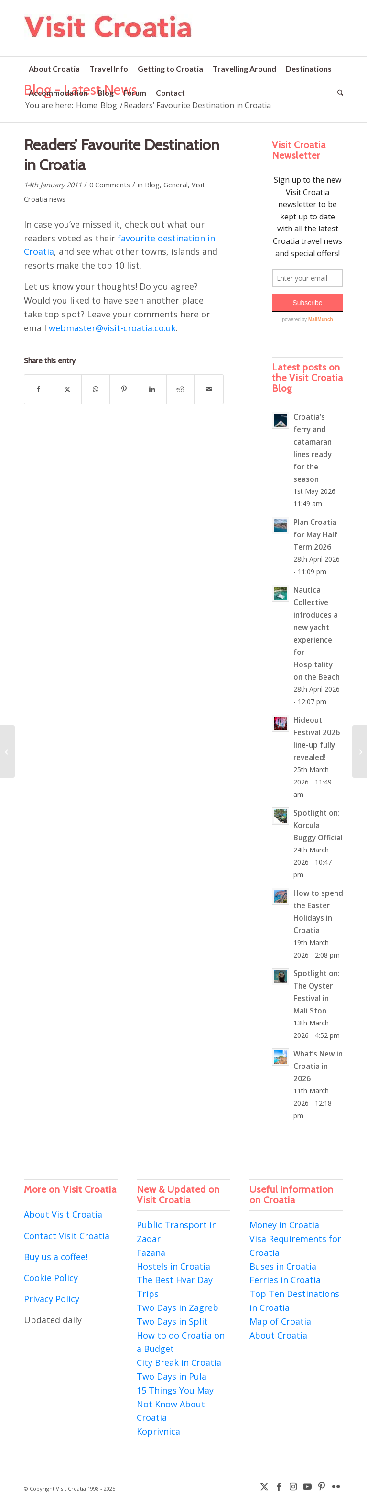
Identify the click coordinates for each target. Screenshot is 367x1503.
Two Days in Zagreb (177, 1307)
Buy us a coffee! (55, 1257)
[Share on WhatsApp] (95, 389)
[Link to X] (264, 1486)
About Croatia (278, 1335)
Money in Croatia (284, 1225)
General (175, 184)
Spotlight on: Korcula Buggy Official (318, 825)
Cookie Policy (51, 1278)
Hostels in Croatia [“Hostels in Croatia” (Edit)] (173, 1266)
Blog (152, 184)
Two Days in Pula (171, 1376)
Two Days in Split (172, 1321)
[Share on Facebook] (38, 389)
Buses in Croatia (282, 1266)
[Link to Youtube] (307, 1486)
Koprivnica (158, 1431)
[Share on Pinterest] (124, 389)
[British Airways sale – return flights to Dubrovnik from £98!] (7, 751)
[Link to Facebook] (278, 1486)
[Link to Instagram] (293, 1486)
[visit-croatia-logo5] (108, 35)
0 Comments (109, 184)
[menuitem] (54, 69)
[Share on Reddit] (180, 389)
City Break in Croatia (179, 1362)
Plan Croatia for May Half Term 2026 (315, 534)
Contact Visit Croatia (66, 1236)
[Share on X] (67, 389)
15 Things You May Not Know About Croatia (175, 1404)
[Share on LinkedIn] (152, 389)
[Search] (338, 93)
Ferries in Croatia (285, 1279)
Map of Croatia (280, 1321)
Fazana (151, 1252)
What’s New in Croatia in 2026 (318, 1066)
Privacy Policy (51, 1299)
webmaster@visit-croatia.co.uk (112, 328)
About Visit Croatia (63, 1214)
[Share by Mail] (209, 389)
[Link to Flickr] (336, 1486)
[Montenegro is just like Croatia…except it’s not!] (359, 751)
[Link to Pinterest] (321, 1486)
